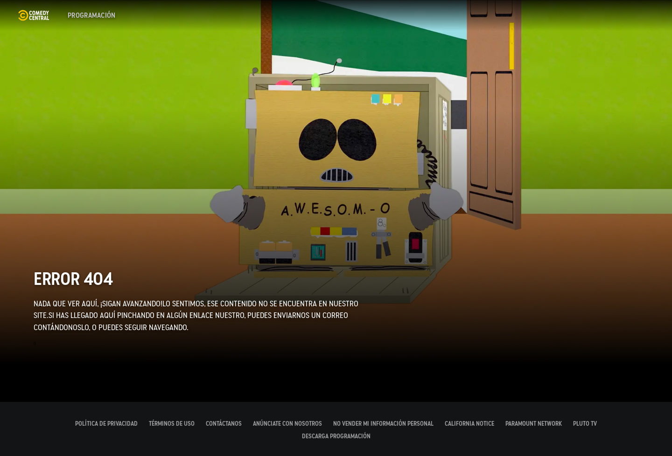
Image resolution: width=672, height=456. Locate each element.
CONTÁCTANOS (224, 423)
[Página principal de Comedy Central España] (33, 15)
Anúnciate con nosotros (287, 423)
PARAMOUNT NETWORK (533, 423)
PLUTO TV (585, 423)
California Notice (469, 423)
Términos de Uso (172, 423)
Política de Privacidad (106, 423)
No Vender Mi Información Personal (383, 423)
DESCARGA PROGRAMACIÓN (336, 436)
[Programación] (91, 15)
